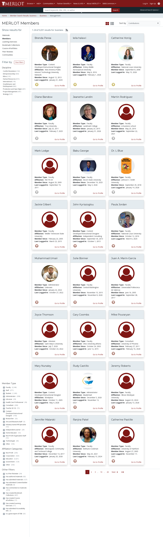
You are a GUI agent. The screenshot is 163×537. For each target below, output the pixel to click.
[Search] (77, 10)
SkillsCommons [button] (108, 3)
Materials (6, 35)
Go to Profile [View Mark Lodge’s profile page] (60, 193)
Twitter (97, 506)
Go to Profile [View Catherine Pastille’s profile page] (136, 462)
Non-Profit (12, 168)
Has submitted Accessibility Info (15, 225)
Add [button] (38, 3)
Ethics (5, 76)
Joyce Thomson (44, 314)
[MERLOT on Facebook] (139, 528)
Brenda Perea (43, 38)
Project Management (10, 92)
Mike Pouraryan (120, 314)
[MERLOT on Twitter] (146, 528)
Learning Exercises (9, 42)
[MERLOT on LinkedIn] (152, 528)
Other (10, 160)
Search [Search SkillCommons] (143, 488)
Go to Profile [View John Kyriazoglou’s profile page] (98, 247)
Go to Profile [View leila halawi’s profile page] (98, 85)
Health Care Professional (16, 118)
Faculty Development (126, 509)
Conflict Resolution (9, 71)
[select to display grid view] (107, 23)
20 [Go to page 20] (108, 472)
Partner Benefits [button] (63, 3)
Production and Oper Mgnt (12, 89)
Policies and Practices (126, 511)
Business (43, 15)
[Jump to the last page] (122, 472)
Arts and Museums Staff (15, 137)
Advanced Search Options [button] (149, 10)
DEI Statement (123, 519)
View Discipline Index (11, 506)
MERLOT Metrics (101, 488)
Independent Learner (15, 145)
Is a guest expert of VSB (15, 229)
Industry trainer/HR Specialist (16, 141)
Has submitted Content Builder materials (16, 199)
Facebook (99, 504)
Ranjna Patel (80, 419)
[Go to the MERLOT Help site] (159, 3)
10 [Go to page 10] (101, 472)
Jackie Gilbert (43, 204)
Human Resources (9, 79)
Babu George (81, 150)
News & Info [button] (78, 3)
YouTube (98, 509)
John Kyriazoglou (83, 204)
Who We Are (123, 488)
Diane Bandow (44, 96)
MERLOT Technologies (127, 493)
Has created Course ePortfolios (13, 215)
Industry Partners (56, 501)
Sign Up (153, 3)
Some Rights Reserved (82, 526)
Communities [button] (48, 3)
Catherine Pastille (122, 419)
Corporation (12, 171)
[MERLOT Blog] (158, 528)
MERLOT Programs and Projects (104, 494)
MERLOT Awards (124, 506)
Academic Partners (56, 498)
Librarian (11, 115)
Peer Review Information (123, 502)
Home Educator (13, 148)
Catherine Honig (121, 38)
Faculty (11, 103)
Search (115, 10)
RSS (4, 509)
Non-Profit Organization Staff (16, 152)
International (7, 81)
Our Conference (101, 491)
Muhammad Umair (46, 258)
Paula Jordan (119, 204)
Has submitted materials (16, 195)
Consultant (12, 121)
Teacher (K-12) (13, 124)
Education (12, 174)
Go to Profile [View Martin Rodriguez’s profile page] (136, 139)
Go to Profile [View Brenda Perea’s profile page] (60, 85)
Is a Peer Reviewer (14, 189)
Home (4, 15)
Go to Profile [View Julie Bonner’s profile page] (98, 303)
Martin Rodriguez (121, 96)
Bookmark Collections (11, 45)
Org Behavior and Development (9, 85)
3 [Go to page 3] (95, 472)
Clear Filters (19, 62)
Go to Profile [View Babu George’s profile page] (98, 193)
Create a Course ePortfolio (32, 499)
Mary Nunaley (43, 365)
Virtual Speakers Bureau (12, 504)
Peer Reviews (7, 51)
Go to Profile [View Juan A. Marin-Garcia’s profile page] (136, 303)
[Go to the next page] (115, 472)
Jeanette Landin (83, 96)
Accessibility (122, 516)
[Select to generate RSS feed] (66, 30)
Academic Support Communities (56, 494)
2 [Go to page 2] (91, 472)
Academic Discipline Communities (57, 489)
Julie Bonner (80, 258)
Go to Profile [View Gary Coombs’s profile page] (98, 354)
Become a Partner (79, 488)
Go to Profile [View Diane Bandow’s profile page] (60, 139)
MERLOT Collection (125, 491)
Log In (145, 3)
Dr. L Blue (117, 150)
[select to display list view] (112, 23)
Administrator (13, 112)
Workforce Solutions (149, 491)
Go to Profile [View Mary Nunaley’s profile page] (60, 408)
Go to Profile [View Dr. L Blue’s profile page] (136, 193)
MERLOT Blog (100, 501)
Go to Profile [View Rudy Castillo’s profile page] (98, 408)
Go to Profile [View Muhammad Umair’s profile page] (60, 303)
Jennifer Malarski (45, 419)
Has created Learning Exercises (13, 220)
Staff (10, 106)
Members (6, 38)
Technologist (12, 157)
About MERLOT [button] (93, 3)
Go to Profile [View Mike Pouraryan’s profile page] (136, 354)
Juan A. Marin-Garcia (123, 258)
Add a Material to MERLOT (33, 489)
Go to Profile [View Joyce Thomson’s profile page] (60, 354)
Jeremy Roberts (121, 365)
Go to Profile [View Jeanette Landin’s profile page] (98, 139)
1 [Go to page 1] (87, 472)
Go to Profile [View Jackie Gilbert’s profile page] (60, 247)
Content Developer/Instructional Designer (14, 129)
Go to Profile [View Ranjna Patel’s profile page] (98, 462)
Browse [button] (30, 3)
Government (12, 177)
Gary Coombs (81, 314)
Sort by (122, 23)
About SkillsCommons (149, 493)
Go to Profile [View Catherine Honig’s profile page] (136, 85)
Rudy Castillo (81, 365)
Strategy (6, 94)
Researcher (11, 134)
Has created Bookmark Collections (14, 210)
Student (11, 109)
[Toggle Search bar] (81, 12)
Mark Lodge (42, 150)
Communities (7, 55)
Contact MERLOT (99, 526)
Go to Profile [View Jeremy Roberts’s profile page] (136, 408)
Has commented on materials (16, 204)
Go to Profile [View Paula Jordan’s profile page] (136, 247)
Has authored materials (16, 192)
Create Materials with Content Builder (34, 494)
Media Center (100, 498)
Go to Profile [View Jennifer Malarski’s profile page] (60, 462)
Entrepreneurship (9, 74)
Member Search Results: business (23, 15)
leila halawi (79, 38)
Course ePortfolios (9, 48)
